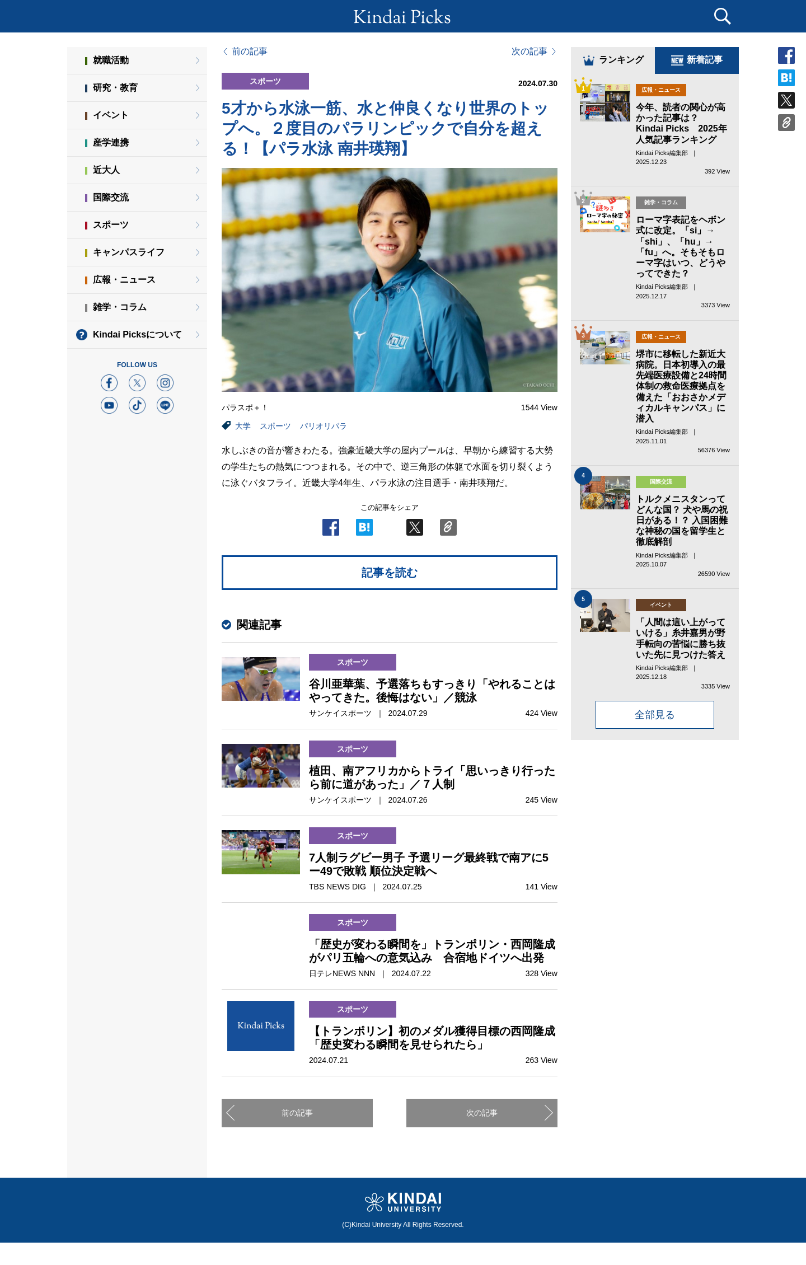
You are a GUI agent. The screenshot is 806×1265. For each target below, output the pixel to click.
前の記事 (250, 51)
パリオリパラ (323, 425)
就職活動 (111, 60)
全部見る (655, 714)
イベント (111, 115)
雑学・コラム (120, 307)
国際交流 (111, 197)
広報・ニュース (124, 279)
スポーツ (275, 425)
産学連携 (111, 142)
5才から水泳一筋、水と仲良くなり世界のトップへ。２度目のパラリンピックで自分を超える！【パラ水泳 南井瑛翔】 (385, 128)
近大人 (106, 170)
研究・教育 (115, 87)
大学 (243, 425)
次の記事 (529, 51)
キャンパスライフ (129, 252)
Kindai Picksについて (137, 334)
